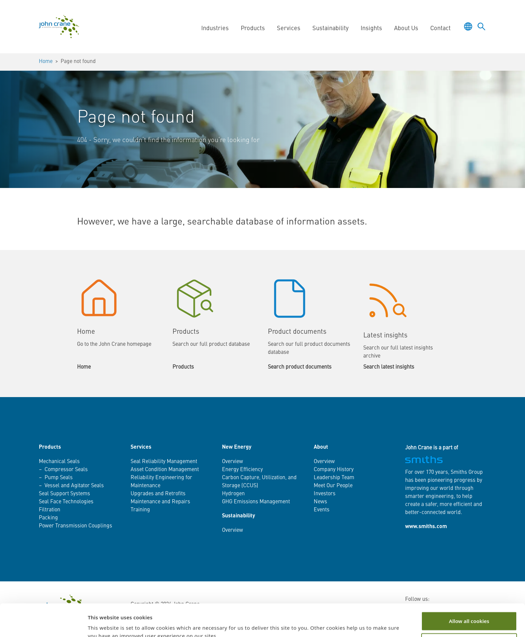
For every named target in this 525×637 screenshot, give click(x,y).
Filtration (49, 510)
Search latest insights (388, 367)
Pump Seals (59, 478)
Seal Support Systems (64, 494)
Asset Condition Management (165, 469)
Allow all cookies (469, 590)
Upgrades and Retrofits (158, 494)
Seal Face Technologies (66, 502)
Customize (469, 612)
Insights (371, 28)
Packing (48, 518)
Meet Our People (333, 486)
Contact (440, 28)
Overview (232, 461)
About (321, 447)
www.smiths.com (426, 526)
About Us (406, 28)
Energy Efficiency (242, 469)
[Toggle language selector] (468, 26)
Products (253, 28)
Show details (103, 624)
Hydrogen (233, 494)
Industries (215, 28)
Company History (334, 469)
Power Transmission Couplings (75, 526)
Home (46, 61)
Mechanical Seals (59, 461)
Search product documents (299, 367)
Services (288, 28)
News (320, 502)
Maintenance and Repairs (160, 502)
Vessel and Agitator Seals (74, 486)
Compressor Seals (66, 469)
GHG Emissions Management (256, 502)
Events (321, 510)
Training (140, 510)
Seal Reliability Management (164, 461)
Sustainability (330, 28)
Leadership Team (334, 478)
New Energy (236, 447)
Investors (324, 494)
